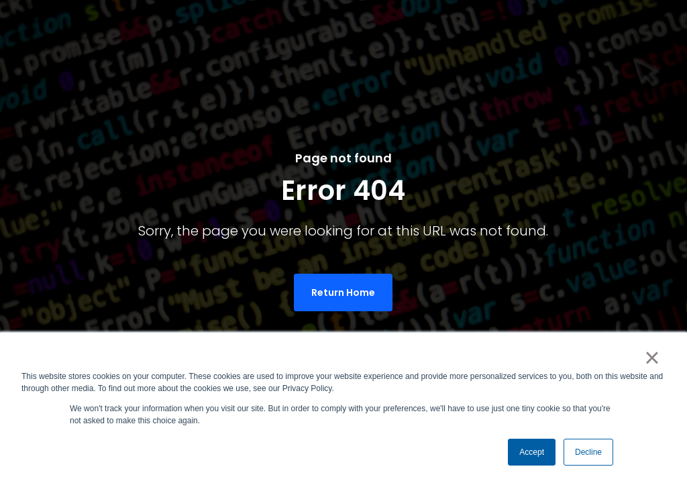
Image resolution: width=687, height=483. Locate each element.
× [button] (651, 358)
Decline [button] (588, 452)
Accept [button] (531, 452)
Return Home (343, 292)
